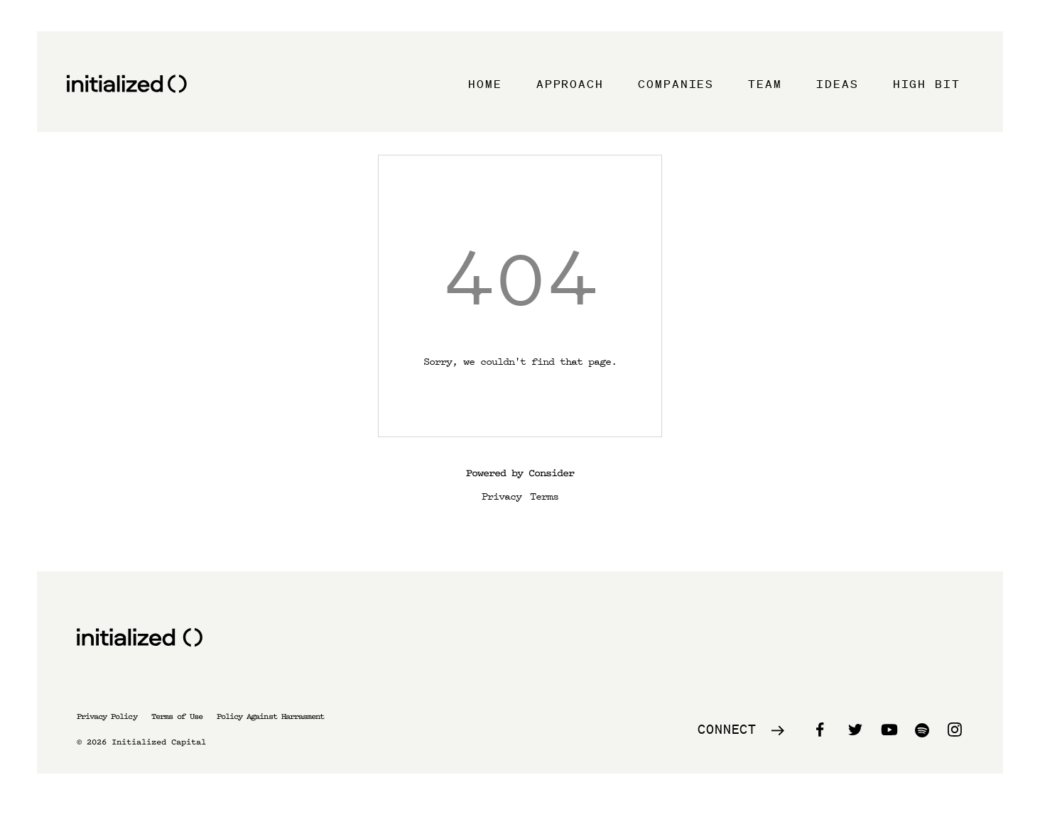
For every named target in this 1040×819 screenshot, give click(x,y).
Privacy (501, 495)
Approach (570, 84)
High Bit (926, 84)
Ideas (837, 84)
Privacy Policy (107, 716)
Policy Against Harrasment (270, 716)
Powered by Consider (520, 473)
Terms (544, 495)
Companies (676, 84)
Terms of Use (176, 716)
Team (765, 84)
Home (485, 84)
